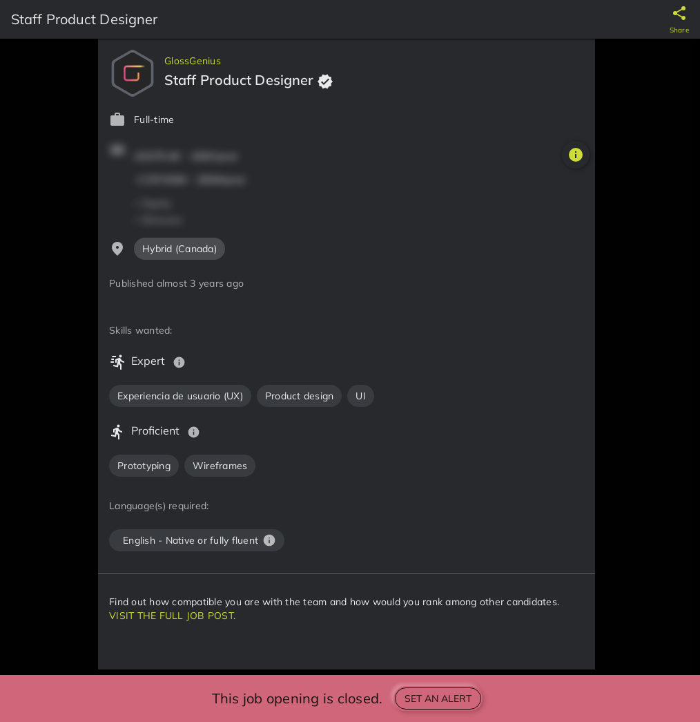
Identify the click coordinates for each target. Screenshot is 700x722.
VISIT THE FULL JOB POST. (172, 615)
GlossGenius (192, 61)
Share (679, 30)
